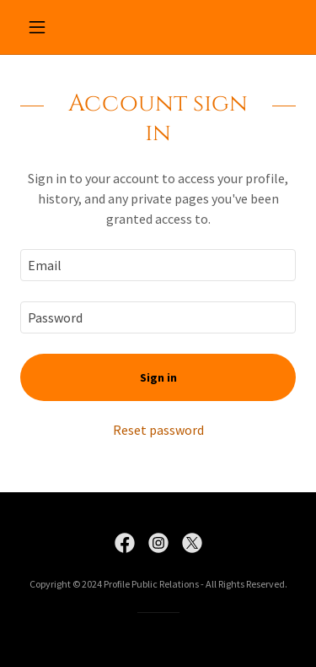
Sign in (158, 377)
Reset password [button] (158, 429)
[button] (41, 27)
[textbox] (158, 265)
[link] (125, 543)
